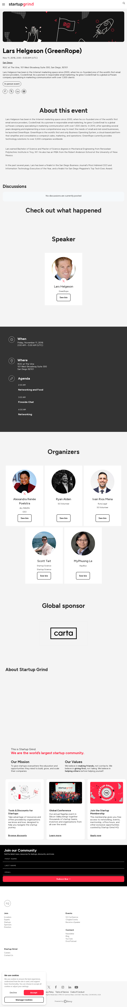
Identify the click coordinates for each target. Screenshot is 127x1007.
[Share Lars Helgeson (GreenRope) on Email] (24, 91)
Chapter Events (72, 920)
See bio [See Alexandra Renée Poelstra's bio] (25, 518)
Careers (7, 953)
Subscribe (62, 879)
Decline (13, 992)
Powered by (63, 1001)
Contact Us (8, 955)
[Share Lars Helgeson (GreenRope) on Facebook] (5, 91)
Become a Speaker (73, 922)
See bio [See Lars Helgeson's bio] (64, 297)
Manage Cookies (24, 999)
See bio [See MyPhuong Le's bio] (83, 575)
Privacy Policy (48, 992)
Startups (7, 922)
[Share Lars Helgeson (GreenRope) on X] (11, 91)
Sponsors (7, 925)
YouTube (69, 939)
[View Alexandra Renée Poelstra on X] (24, 494)
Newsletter (70, 934)
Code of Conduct (77, 992)
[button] (124, 3)
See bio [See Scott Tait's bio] (44, 575)
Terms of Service (62, 992)
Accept (33, 992)
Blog (67, 936)
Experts (7, 920)
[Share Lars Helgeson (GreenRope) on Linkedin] (17, 91)
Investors (7, 917)
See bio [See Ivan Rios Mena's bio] (102, 518)
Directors (7, 927)
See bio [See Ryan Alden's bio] (64, 518)
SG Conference (72, 917)
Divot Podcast (71, 941)
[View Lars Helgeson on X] (63, 281)
